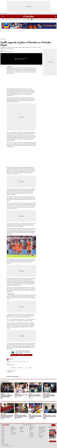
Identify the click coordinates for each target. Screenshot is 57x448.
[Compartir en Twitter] (12, 66)
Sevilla (26, 367)
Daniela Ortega (31, 398)
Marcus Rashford (20, 367)
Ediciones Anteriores (52, 441)
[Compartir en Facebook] (9, 66)
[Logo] (28, 16)
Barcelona (30, 367)
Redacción (3, 50)
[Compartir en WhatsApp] (7, 66)
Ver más (9, 363)
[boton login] (56, 16)
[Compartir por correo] (11, 66)
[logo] (5, 425)
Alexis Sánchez (13, 367)
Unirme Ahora (22, 355)
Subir (53, 425)
